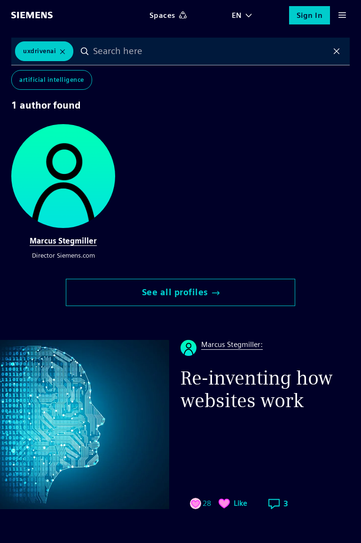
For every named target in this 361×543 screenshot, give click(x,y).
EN (237, 15)
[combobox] (210, 51)
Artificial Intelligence (51, 79)
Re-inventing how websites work (256, 389)
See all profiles (181, 292)
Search (84, 51)
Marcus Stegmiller (63, 240)
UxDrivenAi (39, 51)
